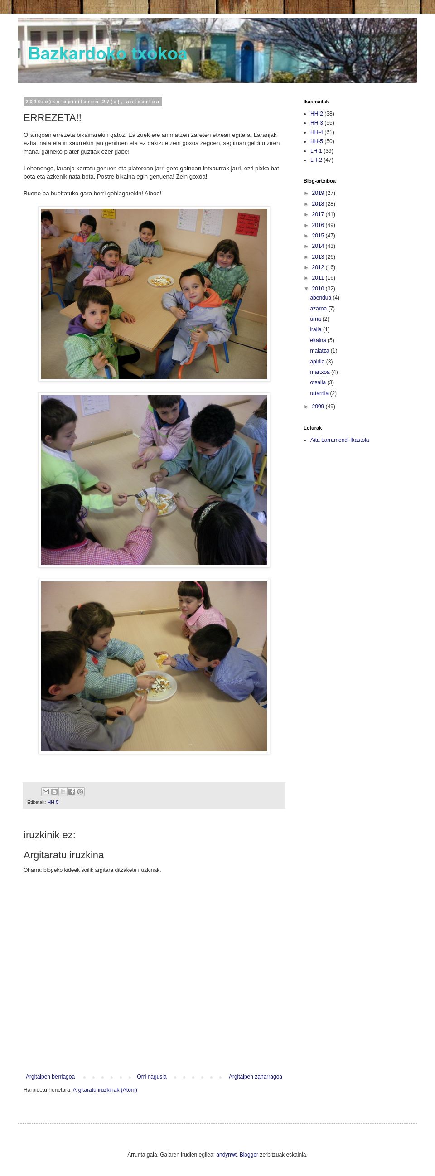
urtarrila (320, 393)
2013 (319, 257)
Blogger (249, 1155)
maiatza (320, 351)
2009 (319, 406)
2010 (319, 289)
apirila (318, 361)
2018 (319, 204)
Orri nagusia (151, 1077)
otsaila (318, 382)
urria (316, 319)
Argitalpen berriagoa (50, 1077)
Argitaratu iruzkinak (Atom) (105, 1090)
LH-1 (316, 151)
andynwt (226, 1155)
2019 (319, 193)
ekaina (319, 340)
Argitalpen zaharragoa (255, 1077)
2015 (319, 235)
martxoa (320, 372)
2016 (319, 225)
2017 (319, 214)
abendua (321, 298)
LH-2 (316, 160)
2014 (319, 246)
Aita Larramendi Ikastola (339, 440)
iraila (316, 329)
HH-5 (52, 802)
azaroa (319, 308)
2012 (319, 267)
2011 (319, 278)
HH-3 (316, 123)
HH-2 (316, 114)
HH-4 (316, 132)
